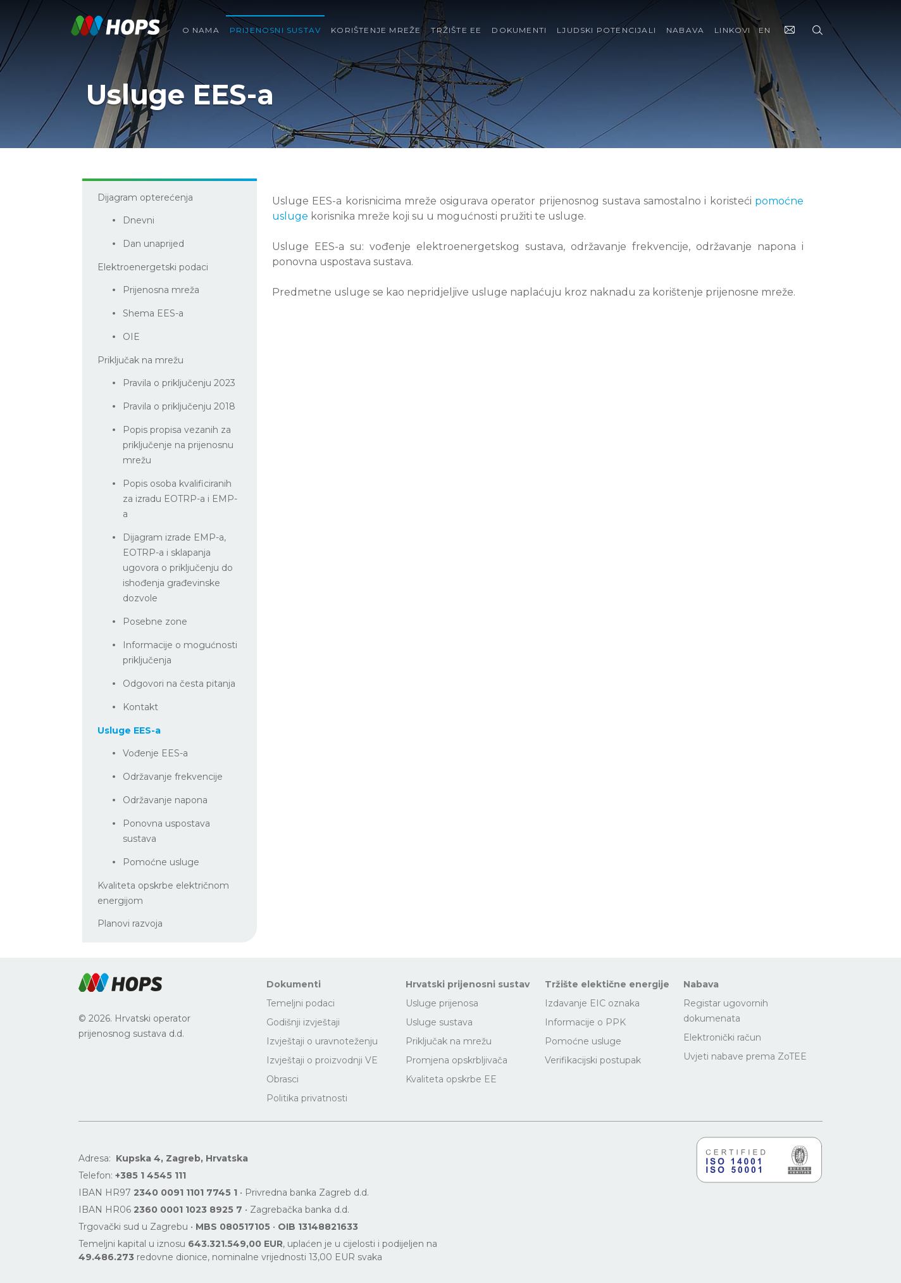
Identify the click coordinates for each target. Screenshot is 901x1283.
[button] (120, 982)
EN (765, 30)
